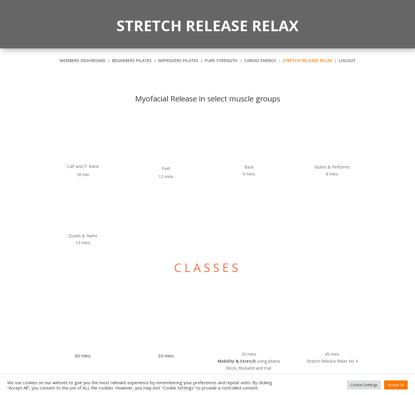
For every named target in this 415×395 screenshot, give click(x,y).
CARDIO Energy (260, 61)
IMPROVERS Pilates (178, 61)
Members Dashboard (82, 61)
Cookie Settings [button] (364, 384)
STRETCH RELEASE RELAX (307, 61)
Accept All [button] (396, 384)
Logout (347, 61)
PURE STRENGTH (221, 61)
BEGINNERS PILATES (132, 61)
